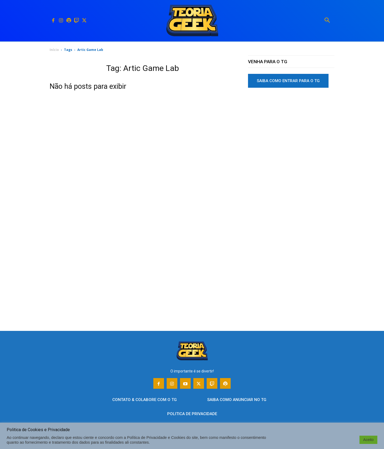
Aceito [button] (368, 440)
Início (54, 49)
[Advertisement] (291, 133)
